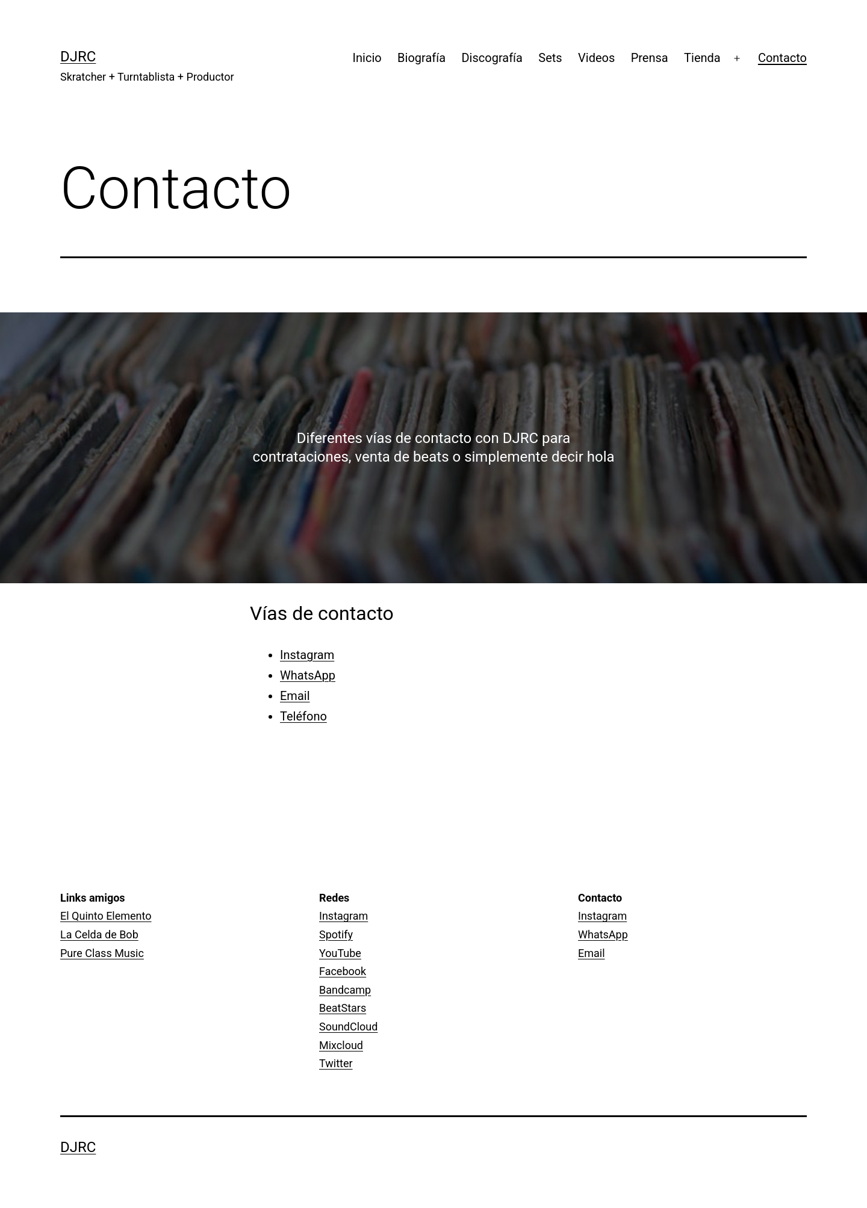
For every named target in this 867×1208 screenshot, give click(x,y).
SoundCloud (348, 1026)
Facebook (342, 971)
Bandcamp (345, 989)
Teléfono (303, 716)
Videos (596, 58)
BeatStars (342, 1008)
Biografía (421, 58)
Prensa (649, 58)
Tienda (702, 58)
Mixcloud (341, 1045)
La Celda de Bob (99, 934)
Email (295, 696)
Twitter (336, 1063)
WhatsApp (307, 675)
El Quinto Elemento (106, 915)
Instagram (307, 655)
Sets (550, 58)
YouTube (340, 953)
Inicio (367, 58)
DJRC (78, 56)
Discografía (491, 58)
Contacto (782, 58)
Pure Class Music (102, 953)
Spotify (336, 934)
